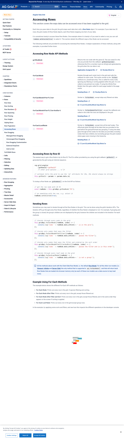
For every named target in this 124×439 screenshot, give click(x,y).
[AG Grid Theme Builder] (75, 6)
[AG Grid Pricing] (109, 6)
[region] (62, 432)
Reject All (25, 435)
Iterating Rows (84, 92)
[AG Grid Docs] (85, 6)
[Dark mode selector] (115, 7)
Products (25, 7)
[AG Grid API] (91, 6)
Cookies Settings (12, 435)
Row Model (92, 266)
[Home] (10, 7)
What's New (7, 15)
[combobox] (114, 15)
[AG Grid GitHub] (120, 7)
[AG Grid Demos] (64, 6)
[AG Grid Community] (99, 6)
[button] (45, 7)
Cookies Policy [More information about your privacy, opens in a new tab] (38, 430)
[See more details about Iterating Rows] (34, 79)
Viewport (40, 268)
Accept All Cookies (39, 435)
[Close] (121, 432)
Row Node (86, 29)
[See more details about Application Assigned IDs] (34, 63)
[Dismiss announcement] (121, 1)
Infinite (46, 268)
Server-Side (56, 268)
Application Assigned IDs (87, 70)
